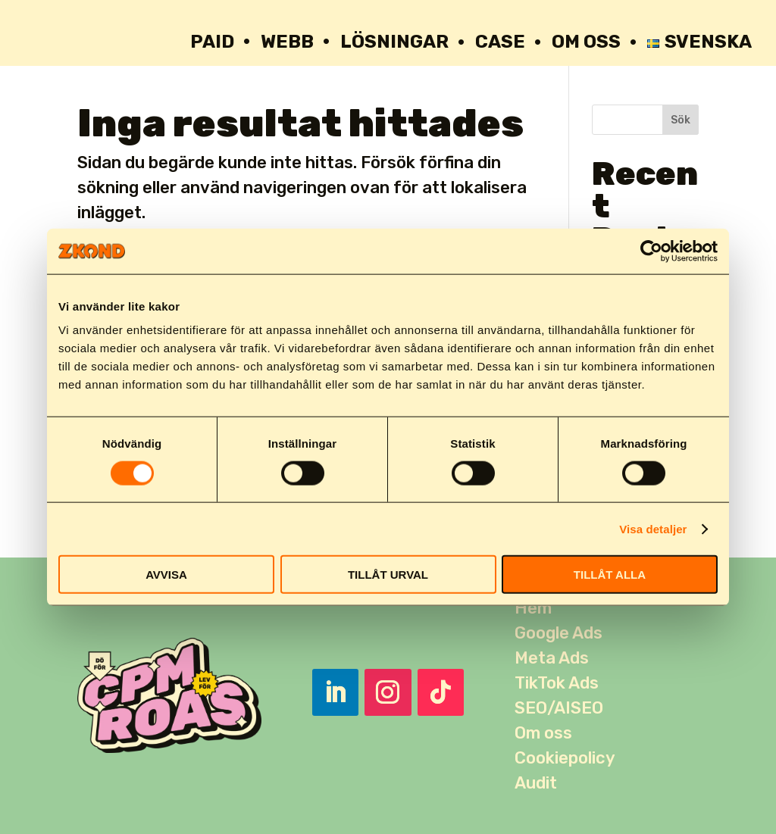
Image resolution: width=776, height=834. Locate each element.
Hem (533, 608)
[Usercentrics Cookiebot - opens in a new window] (651, 250)
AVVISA (166, 574)
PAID (212, 42)
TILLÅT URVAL (388, 574)
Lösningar (394, 42)
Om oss (543, 733)
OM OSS (586, 42)
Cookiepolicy (565, 758)
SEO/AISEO (559, 708)
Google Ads (558, 633)
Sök (680, 120)
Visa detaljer (653, 528)
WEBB (287, 42)
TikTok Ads (557, 683)
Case (500, 42)
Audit (536, 783)
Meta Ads (552, 658)
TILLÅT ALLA (610, 574)
